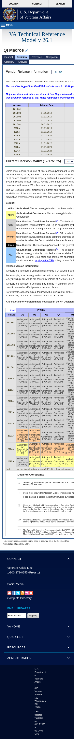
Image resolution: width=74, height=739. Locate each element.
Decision (22, 57)
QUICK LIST (15, 636)
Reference (36, 57)
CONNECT (14, 558)
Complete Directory (19, 598)
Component (52, 57)
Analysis (22, 61)
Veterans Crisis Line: (20, 567)
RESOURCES (16, 647)
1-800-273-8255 (17, 572)
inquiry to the (44, 260)
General (8, 57)
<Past (12, 310)
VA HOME (13, 626)
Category (9, 61)
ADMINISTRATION (19, 658)
